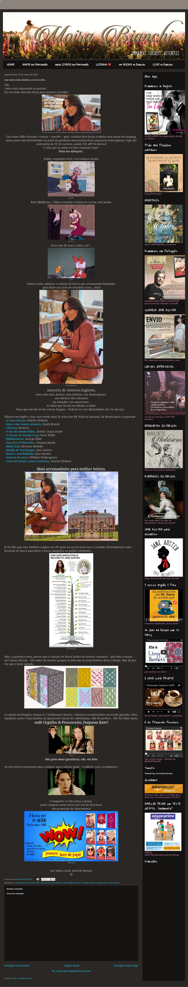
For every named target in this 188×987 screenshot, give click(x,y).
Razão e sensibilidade (20, 453)
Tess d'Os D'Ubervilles (20, 442)
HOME (11, 64)
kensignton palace (89, 883)
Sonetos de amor (17, 457)
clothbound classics (22, 883)
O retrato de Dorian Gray (22, 435)
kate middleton (57, 883)
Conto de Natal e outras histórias (27, 461)
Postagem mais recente (16, 965)
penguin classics (102, 883)
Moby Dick (13, 446)
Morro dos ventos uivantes (23, 424)
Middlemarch (15, 438)
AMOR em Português (34, 64)
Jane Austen (46, 883)
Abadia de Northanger (20, 450)
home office (35, 883)
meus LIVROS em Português (71, 64)
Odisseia (11, 427)
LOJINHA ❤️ (103, 64)
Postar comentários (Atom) (21, 978)
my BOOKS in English (132, 64)
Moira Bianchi (20, 879)
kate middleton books (72, 883)
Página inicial (71, 965)
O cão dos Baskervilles (20, 431)
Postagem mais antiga (126, 965)
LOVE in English (163, 64)
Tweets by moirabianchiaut (159, 773)
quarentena (114, 883)
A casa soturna (15, 420)
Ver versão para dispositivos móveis (71, 971)
